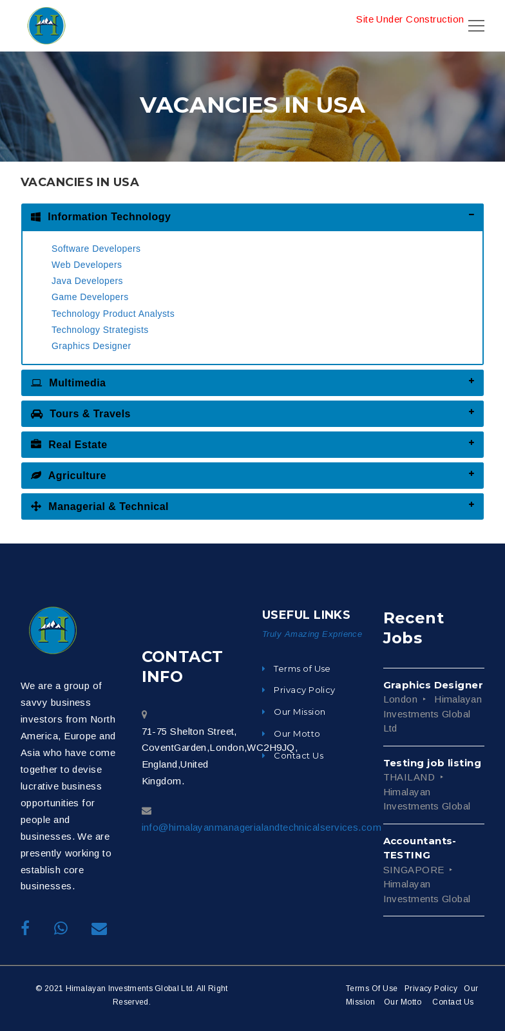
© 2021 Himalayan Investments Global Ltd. (115, 988)
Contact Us (453, 1002)
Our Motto (402, 1002)
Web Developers (87, 265)
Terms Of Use (371, 988)
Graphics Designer (91, 346)
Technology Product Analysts (113, 313)
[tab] (252, 216)
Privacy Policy (431, 988)
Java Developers (87, 281)
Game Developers (90, 297)
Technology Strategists (100, 330)
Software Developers (96, 248)
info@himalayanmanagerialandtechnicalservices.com (262, 827)
